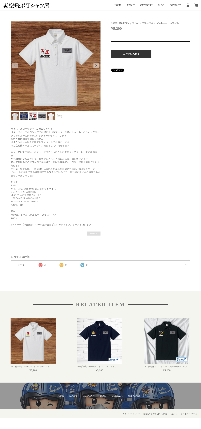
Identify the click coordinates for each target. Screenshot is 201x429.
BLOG (161, 5)
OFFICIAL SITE (136, 396)
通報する (93, 233)
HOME (118, 5)
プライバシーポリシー (130, 413)
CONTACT (175, 5)
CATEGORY (146, 5)
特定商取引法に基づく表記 (155, 413)
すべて (21, 264)
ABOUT (131, 5)
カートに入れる (131, 53)
